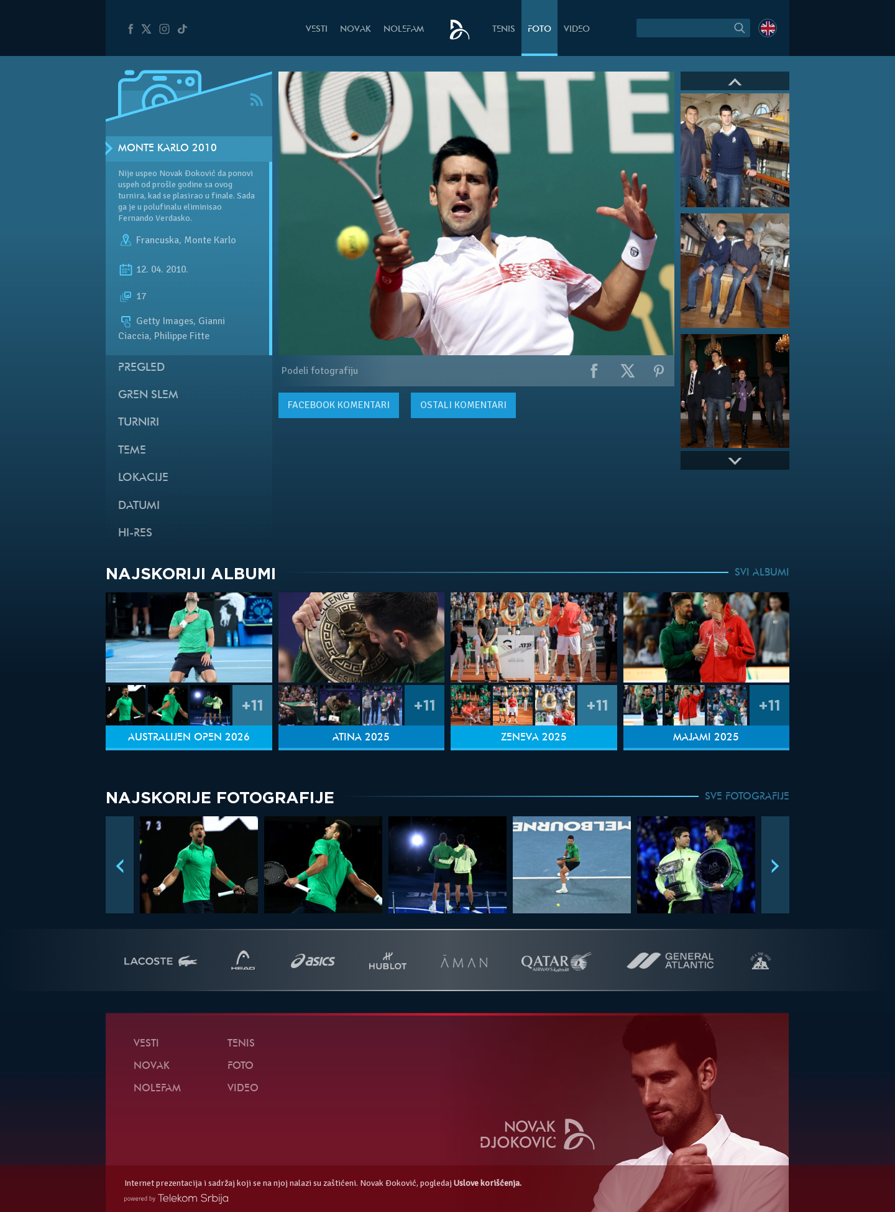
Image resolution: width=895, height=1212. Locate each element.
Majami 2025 (706, 738)
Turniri (138, 423)
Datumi (139, 506)
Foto (539, 29)
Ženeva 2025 (534, 738)
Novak (355, 29)
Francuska (157, 240)
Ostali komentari (463, 405)
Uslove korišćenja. (487, 1183)
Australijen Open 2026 (189, 738)
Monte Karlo (210, 240)
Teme (132, 451)
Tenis (503, 29)
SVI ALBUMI (762, 573)
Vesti (317, 29)
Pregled (141, 368)
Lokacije (143, 478)
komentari (339, 405)
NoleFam (403, 29)
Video (577, 29)
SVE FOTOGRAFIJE (747, 797)
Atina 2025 (361, 738)
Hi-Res (135, 533)
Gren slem (148, 395)
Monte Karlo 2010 (167, 149)
